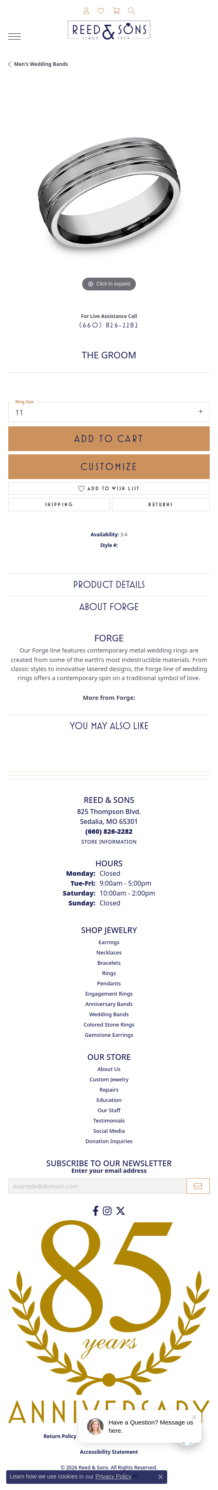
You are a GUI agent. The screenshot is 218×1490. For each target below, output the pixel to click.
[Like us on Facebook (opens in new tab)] (95, 1211)
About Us (109, 1069)
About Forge (109, 607)
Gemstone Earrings (109, 1035)
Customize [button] (109, 466)
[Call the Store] (109, 831)
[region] (109, 193)
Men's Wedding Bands (41, 64)
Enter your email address (109, 1170)
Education (109, 1100)
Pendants (109, 983)
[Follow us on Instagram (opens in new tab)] (107, 1211)
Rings (109, 973)
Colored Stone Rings (108, 1024)
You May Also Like (109, 726)
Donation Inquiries (109, 1141)
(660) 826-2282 (109, 325)
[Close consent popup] (160, 1476)
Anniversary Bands (109, 1004)
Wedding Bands (109, 1014)
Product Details (109, 584)
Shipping (59, 505)
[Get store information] (109, 841)
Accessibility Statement (109, 1451)
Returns (160, 505)
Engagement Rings (109, 993)
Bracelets (109, 962)
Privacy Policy (113, 1476)
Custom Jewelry (109, 1079)
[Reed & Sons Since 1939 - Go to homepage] (109, 24)
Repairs (109, 1089)
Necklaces (108, 952)
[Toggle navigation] (14, 36)
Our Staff (108, 1110)
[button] (86, 11)
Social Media (109, 1130)
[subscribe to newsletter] (198, 1186)
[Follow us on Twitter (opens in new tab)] (121, 1211)
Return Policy (59, 1436)
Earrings (109, 942)
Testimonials (109, 1120)
